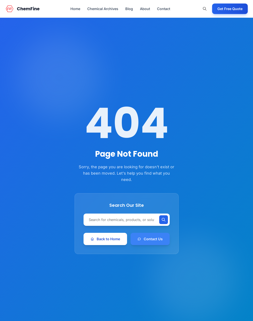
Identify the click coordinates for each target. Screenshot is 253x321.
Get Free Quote (230, 9)
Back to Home (105, 239)
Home (75, 9)
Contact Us (150, 239)
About (145, 9)
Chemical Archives (102, 9)
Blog (129, 9)
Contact (163, 9)
